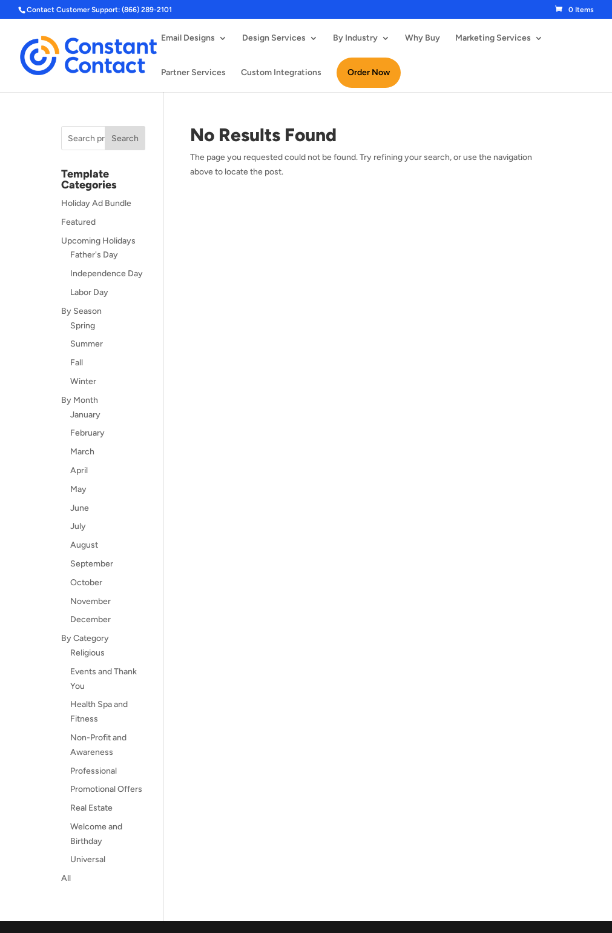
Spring (82, 325)
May (78, 489)
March (82, 452)
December (90, 619)
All (66, 878)
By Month (79, 400)
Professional (93, 771)
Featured (78, 222)
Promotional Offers (106, 789)
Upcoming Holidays (98, 241)
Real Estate (91, 808)
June (79, 508)
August (84, 545)
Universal (87, 859)
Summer (86, 344)
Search (125, 138)
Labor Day (89, 292)
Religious (87, 653)
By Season (81, 311)
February (87, 433)
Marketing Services (493, 38)
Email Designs (188, 38)
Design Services (274, 38)
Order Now (368, 72)
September (91, 564)
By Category (85, 638)
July (78, 526)
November (90, 601)
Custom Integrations (281, 73)
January (85, 415)
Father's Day (94, 255)
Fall (76, 362)
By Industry (355, 38)
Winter (83, 381)
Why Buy (422, 38)
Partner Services (193, 73)
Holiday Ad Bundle (96, 203)
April (79, 470)
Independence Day (106, 273)
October (86, 582)
